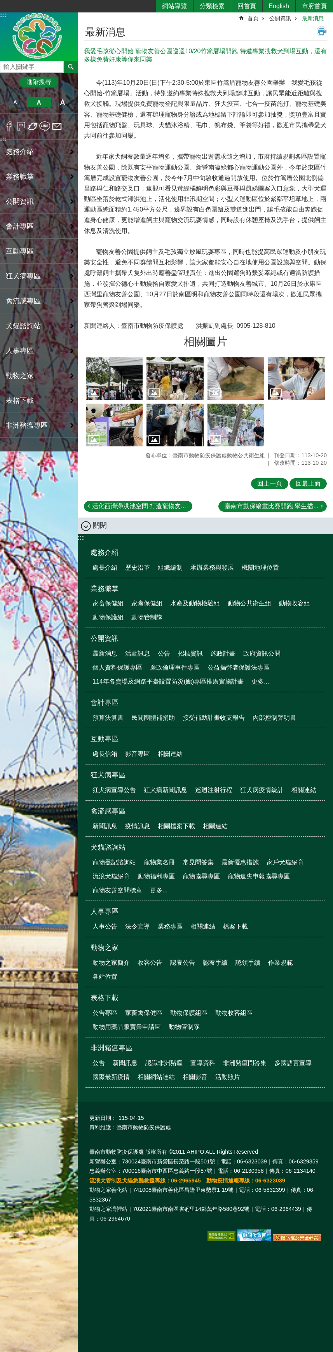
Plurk (21, 126)
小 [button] (15, 102)
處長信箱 (104, 753)
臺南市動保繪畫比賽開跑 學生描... (272, 506)
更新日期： (103, 1118)
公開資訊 (280, 18)
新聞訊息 (104, 826)
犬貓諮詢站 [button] (23, 326)
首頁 (253, 18)
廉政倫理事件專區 (175, 667)
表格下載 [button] (20, 400)
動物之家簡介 (111, 962)
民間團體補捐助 (153, 717)
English (279, 6)
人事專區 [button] (20, 351)
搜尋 (6, 64)
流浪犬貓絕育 (111, 876)
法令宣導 (137, 926)
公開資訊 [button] (20, 201)
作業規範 (280, 962)
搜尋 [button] (71, 67)
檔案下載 (235, 926)
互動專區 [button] (20, 251)
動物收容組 (294, 603)
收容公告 (150, 962)
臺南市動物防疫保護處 (39, 36)
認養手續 (215, 962)
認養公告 (182, 962)
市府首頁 (314, 6)
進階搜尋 (38, 82)
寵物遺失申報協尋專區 (259, 876)
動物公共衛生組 (249, 603)
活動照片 (227, 1077)
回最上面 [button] (308, 483)
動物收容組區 (234, 1012)
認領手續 (247, 962)
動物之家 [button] (20, 376)
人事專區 (105, 911)
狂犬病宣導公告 (114, 790)
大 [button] (63, 102)
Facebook (9, 126)
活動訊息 (137, 653)
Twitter (33, 126)
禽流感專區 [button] (23, 301)
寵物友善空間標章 (117, 890)
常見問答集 (198, 862)
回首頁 (246, 6)
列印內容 (322, 31)
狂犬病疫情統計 (262, 790)
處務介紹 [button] (20, 152)
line (45, 126)
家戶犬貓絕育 (285, 862)
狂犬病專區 (108, 775)
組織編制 (170, 567)
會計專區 (105, 703)
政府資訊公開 (262, 653)
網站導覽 (174, 6)
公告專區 (104, 1012)
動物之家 (105, 947)
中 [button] (39, 102)
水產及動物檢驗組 (195, 603)
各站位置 (104, 976)
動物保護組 (108, 617)
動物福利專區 (156, 876)
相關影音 (195, 1077)
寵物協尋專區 (201, 876)
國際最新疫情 (111, 1077)
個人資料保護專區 (117, 667)
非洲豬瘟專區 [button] (27, 425)
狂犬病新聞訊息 (165, 790)
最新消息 (313, 18)
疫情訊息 (137, 826)
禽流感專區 (108, 811)
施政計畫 (223, 653)
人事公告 (104, 926)
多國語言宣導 (293, 1063)
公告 (164, 653)
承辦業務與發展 (212, 567)
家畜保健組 (108, 603)
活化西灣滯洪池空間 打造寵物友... (139, 506)
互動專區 (105, 739)
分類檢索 (212, 6)
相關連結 (170, 753)
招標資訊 (190, 653)
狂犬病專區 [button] (23, 276)
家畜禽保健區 (143, 1012)
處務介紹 (105, 552)
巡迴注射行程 (213, 790)
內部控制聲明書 (274, 717)
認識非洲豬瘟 (164, 1063)
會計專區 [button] (20, 226)
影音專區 (137, 753)
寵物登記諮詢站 (114, 862)
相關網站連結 (156, 1077)
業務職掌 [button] (20, 176)
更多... (260, 681)
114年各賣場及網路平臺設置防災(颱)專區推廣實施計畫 (168, 681)
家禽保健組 (146, 603)
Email (57, 126)
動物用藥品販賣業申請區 (126, 1026)
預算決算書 (108, 717)
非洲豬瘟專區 (112, 1048)
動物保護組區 (188, 1012)
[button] (114, 378)
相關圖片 (205, 342)
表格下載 (105, 998)
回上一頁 (269, 483)
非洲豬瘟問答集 (245, 1063)
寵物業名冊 (159, 862)
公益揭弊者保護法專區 (238, 667)
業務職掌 (105, 589)
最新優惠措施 (240, 862)
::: (3, 15)
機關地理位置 (260, 567)
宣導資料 (202, 1063)
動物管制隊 (146, 617)
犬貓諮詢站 (108, 847)
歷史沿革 (137, 567)
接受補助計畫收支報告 (214, 717)
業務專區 (170, 926)
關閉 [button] (100, 525)
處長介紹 (104, 567)
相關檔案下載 (176, 826)
